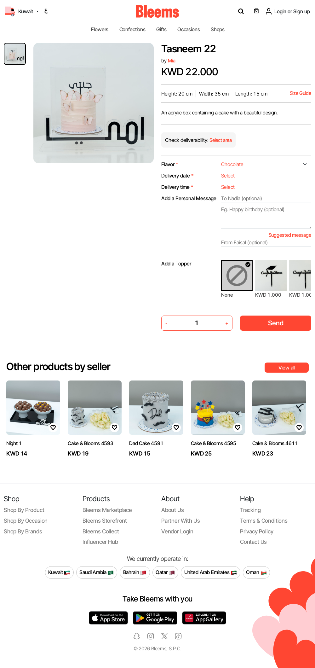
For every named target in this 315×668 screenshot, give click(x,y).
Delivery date (177, 175)
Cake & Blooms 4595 (213, 443)
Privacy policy (256, 531)
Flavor (169, 164)
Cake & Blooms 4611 (275, 443)
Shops (218, 29)
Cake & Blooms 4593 (90, 443)
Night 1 (14, 443)
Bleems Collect (101, 531)
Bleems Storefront (105, 520)
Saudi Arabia (96, 572)
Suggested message (290, 235)
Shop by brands (23, 531)
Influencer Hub (100, 541)
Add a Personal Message (188, 198)
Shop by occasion (26, 520)
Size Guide (300, 93)
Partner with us (180, 520)
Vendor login (177, 531)
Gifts (161, 29)
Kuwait (59, 572)
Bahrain (135, 572)
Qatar (165, 572)
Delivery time (177, 187)
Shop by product (24, 510)
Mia (171, 61)
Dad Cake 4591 (146, 443)
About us (172, 510)
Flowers (99, 29)
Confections (132, 29)
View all (286, 367)
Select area (220, 140)
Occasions (188, 29)
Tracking (250, 510)
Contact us (253, 541)
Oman (256, 572)
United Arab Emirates (210, 572)
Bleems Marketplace (107, 510)
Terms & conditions (264, 520)
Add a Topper (176, 263)
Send (276, 323)
